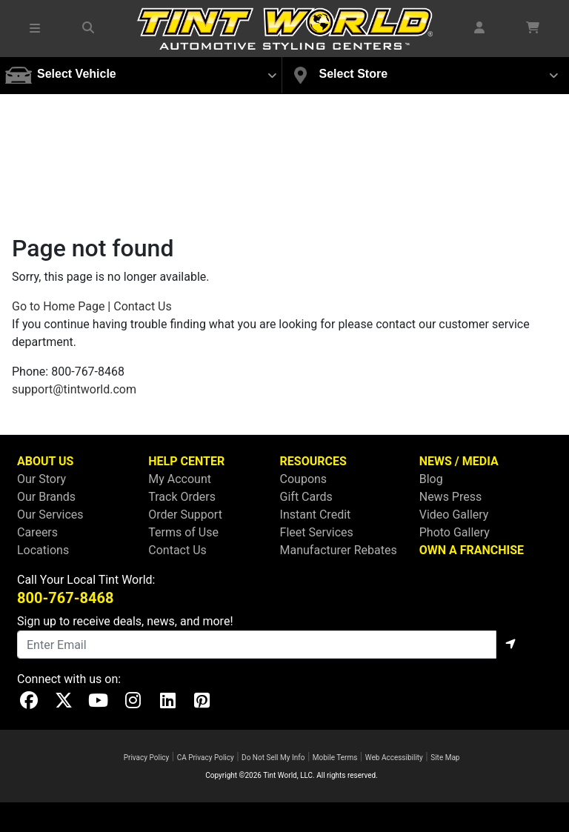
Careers (37, 532)
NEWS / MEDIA (459, 461)
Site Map (444, 757)
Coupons (303, 479)
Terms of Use (183, 532)
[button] (35, 28)
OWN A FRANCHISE (471, 550)
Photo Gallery (454, 532)
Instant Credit (315, 514)
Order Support (185, 514)
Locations (43, 550)
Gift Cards (306, 497)
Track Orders (182, 497)
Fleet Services (316, 532)
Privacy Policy (147, 757)
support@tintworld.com (74, 389)
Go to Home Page (58, 306)
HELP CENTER (186, 461)
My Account (179, 479)
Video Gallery (454, 514)
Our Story (41, 479)
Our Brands (46, 497)
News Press (450, 497)
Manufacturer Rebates (338, 550)
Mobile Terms (335, 757)
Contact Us (142, 306)
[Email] (256, 644)
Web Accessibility (394, 757)
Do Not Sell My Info (273, 757)
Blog (431, 479)
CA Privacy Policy (205, 757)
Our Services (50, 514)
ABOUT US (45, 461)
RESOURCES (313, 461)
